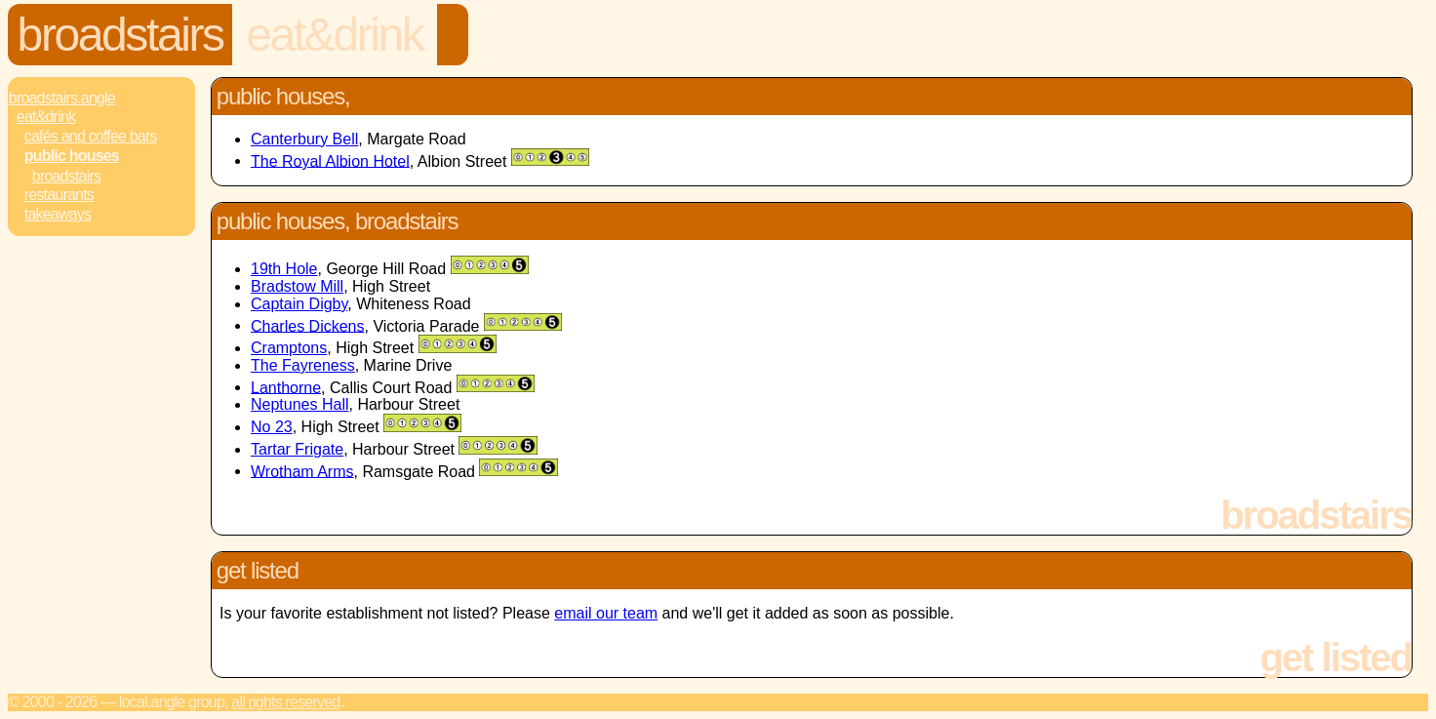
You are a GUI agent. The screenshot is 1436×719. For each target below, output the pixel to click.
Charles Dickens (307, 325)
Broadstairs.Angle (62, 98)
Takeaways (57, 214)
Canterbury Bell (304, 139)
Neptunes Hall (300, 404)
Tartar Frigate (297, 449)
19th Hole (284, 268)
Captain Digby (299, 304)
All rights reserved (285, 702)
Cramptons (289, 348)
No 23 (272, 427)
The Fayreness (303, 365)
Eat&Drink (334, 34)
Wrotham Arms (302, 470)
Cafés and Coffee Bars (90, 136)
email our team (606, 613)
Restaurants (59, 194)
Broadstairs (120, 34)
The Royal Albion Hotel (330, 160)
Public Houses (71, 155)
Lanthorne (286, 387)
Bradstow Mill (297, 286)
